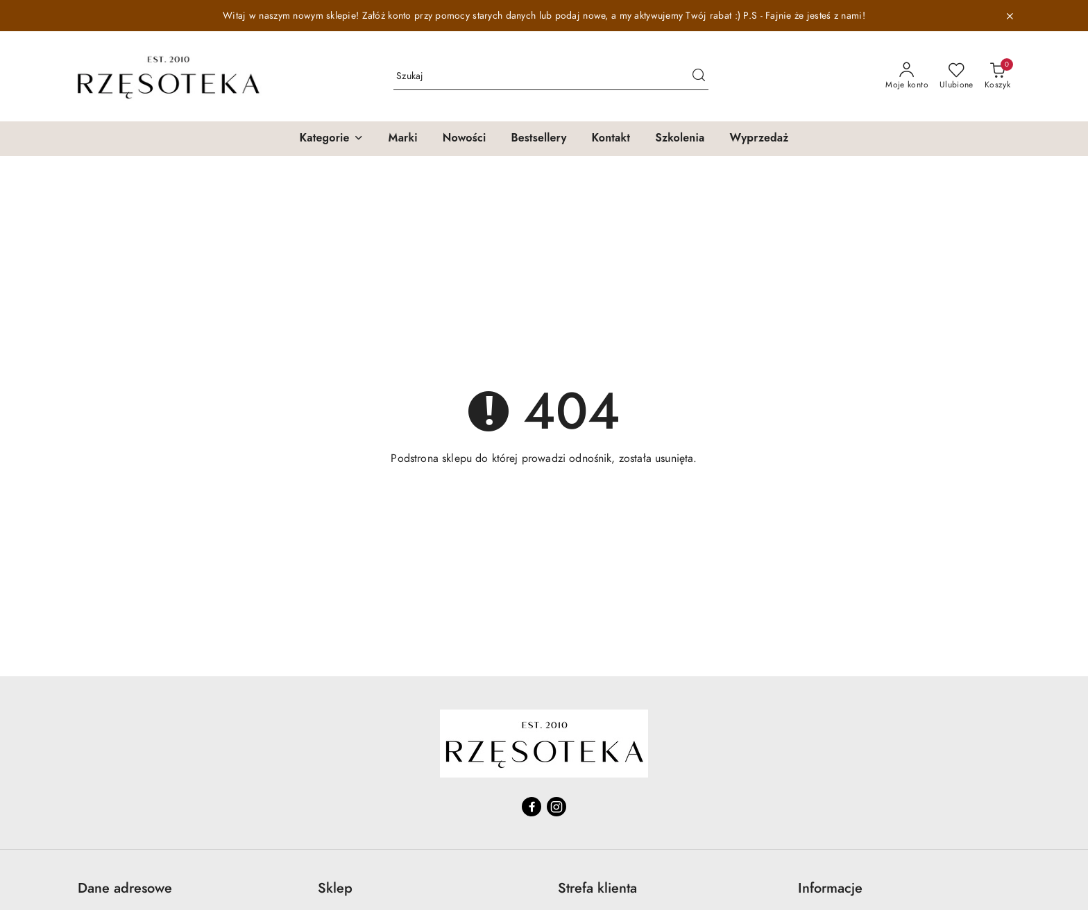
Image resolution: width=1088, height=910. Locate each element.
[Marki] (403, 138)
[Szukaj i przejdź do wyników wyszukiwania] (698, 76)
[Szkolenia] (679, 138)
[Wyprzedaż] (759, 138)
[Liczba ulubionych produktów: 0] (956, 76)
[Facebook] (531, 806)
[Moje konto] (907, 76)
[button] (331, 138)
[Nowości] (464, 138)
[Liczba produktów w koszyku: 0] (997, 76)
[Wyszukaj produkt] (550, 76)
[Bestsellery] (538, 138)
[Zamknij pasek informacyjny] (1009, 16)
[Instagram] (556, 806)
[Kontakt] (611, 138)
